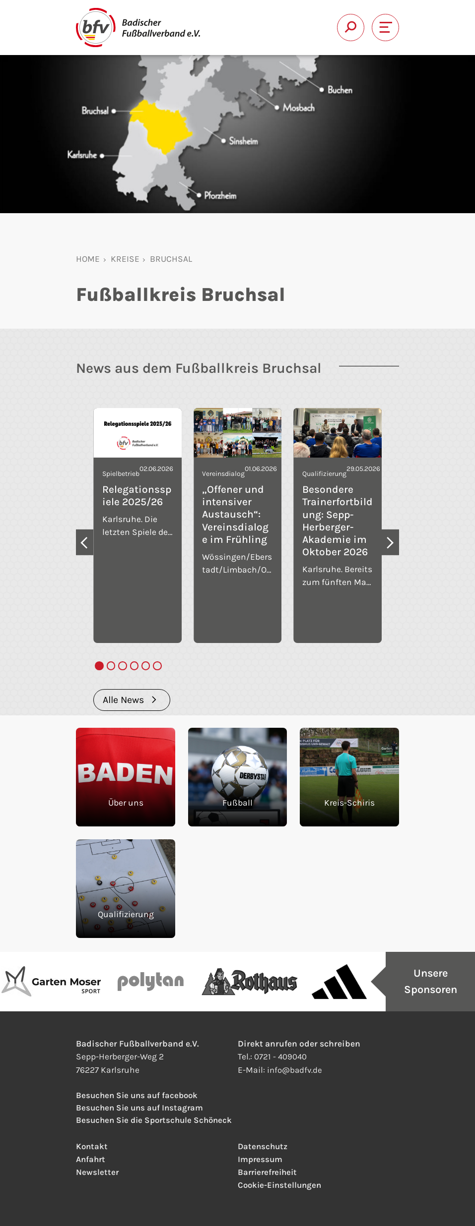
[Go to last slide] (84, 542)
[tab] (99, 665)
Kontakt (92, 1146)
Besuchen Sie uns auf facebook (139, 1094)
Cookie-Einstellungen (281, 1185)
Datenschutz (264, 1146)
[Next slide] (390, 542)
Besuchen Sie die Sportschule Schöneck (157, 1120)
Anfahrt (91, 1159)
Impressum (261, 1159)
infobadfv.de (295, 1068)
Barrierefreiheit (269, 1172)
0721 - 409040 (281, 1055)
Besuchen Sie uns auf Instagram (141, 1107)
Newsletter (97, 1172)
